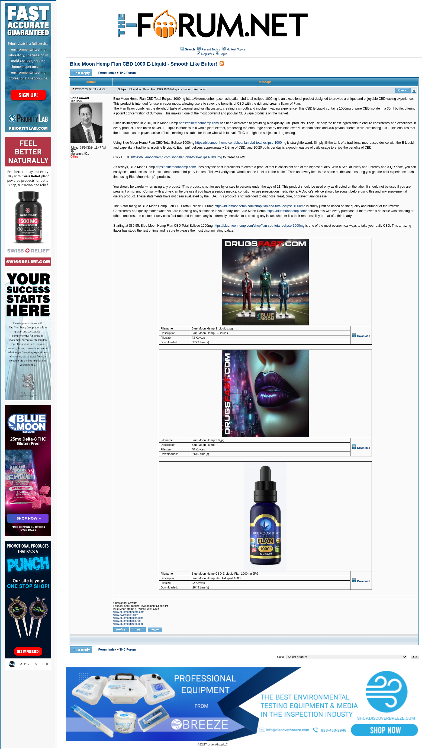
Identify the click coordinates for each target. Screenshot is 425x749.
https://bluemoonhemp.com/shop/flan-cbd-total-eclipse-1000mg (240, 143)
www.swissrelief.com (125, 614)
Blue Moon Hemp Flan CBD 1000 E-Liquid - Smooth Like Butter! (143, 64)
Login (221, 54)
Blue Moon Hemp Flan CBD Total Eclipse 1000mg (149, 99)
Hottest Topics (236, 49)
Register (204, 54)
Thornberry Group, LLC (216, 744)
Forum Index (107, 72)
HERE (125, 157)
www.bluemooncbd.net (127, 620)
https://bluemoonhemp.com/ (199, 123)
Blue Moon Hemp (165, 123)
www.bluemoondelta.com (128, 617)
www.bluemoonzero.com (128, 623)
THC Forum (128, 72)
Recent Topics (210, 49)
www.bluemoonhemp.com (128, 611)
